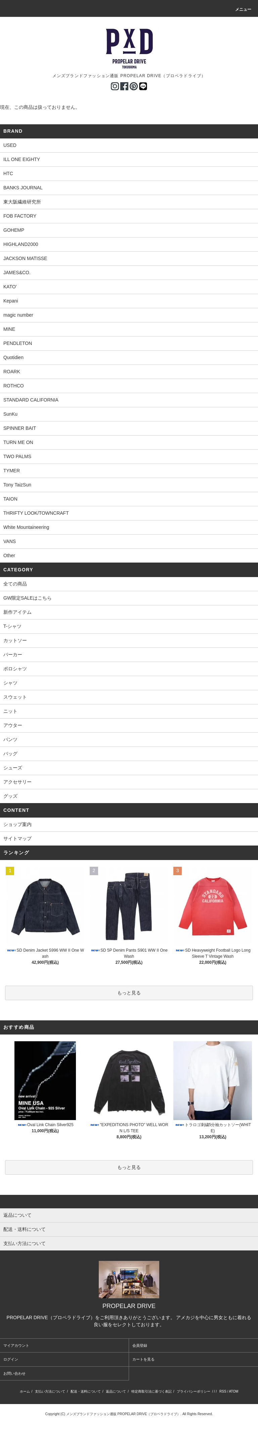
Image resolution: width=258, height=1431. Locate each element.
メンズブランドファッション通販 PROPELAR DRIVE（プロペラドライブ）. (123, 1414)
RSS (222, 1391)
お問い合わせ (14, 1373)
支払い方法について (50, 1391)
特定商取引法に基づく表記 (151, 1391)
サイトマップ (17, 838)
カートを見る (143, 1359)
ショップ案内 (17, 824)
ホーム (25, 1391)
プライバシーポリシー (193, 1391)
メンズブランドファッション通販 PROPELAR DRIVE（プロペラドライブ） (129, 75)
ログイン (10, 1359)
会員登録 (139, 1345)
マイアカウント (16, 1345)
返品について (116, 1391)
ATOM (233, 1391)
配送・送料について (86, 1391)
